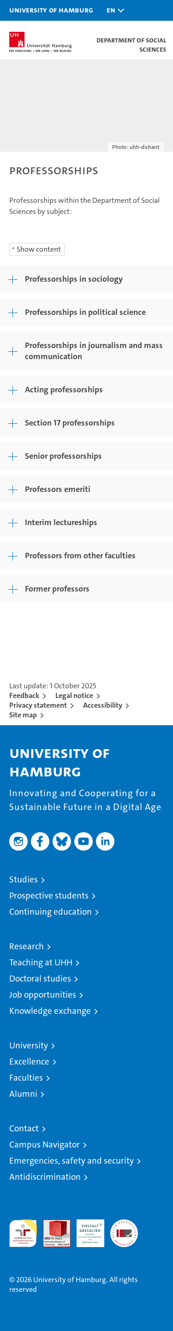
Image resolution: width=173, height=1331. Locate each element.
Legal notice (74, 695)
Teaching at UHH (40, 962)
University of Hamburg (51, 10)
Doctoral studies (40, 978)
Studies (23, 879)
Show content (39, 249)
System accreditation (124, 1229)
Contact (24, 1128)
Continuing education (50, 911)
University (28, 1045)
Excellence (29, 1061)
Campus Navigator (44, 1144)
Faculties (26, 1077)
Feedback (24, 695)
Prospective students (49, 895)
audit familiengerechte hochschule (23, 1233)
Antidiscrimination (45, 1177)
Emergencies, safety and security (71, 1160)
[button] (113, 10)
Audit (51, 1224)
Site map (23, 715)
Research (26, 946)
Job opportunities (42, 994)
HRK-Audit (85, 1229)
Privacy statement (38, 705)
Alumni (23, 1094)
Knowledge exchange (50, 1011)
